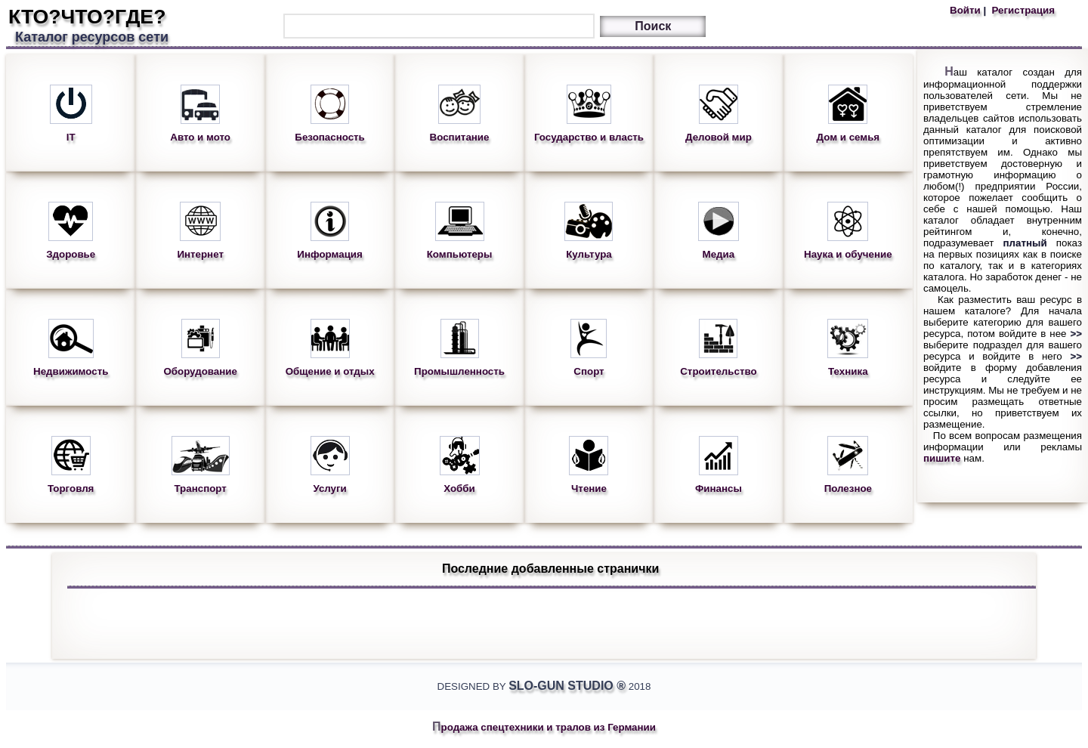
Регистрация (1022, 10)
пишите (942, 458)
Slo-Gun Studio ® (567, 685)
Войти (966, 10)
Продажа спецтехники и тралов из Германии (544, 727)
